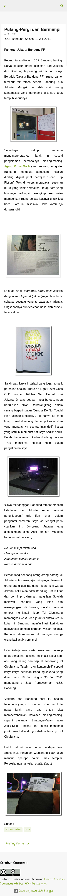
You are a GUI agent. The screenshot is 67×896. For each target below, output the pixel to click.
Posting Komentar (17, 844)
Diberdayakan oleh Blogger (33, 891)
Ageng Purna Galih (17, 166)
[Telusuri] (62, 5)
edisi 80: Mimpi (13, 829)
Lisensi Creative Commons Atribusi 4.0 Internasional (32, 881)
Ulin (27, 829)
